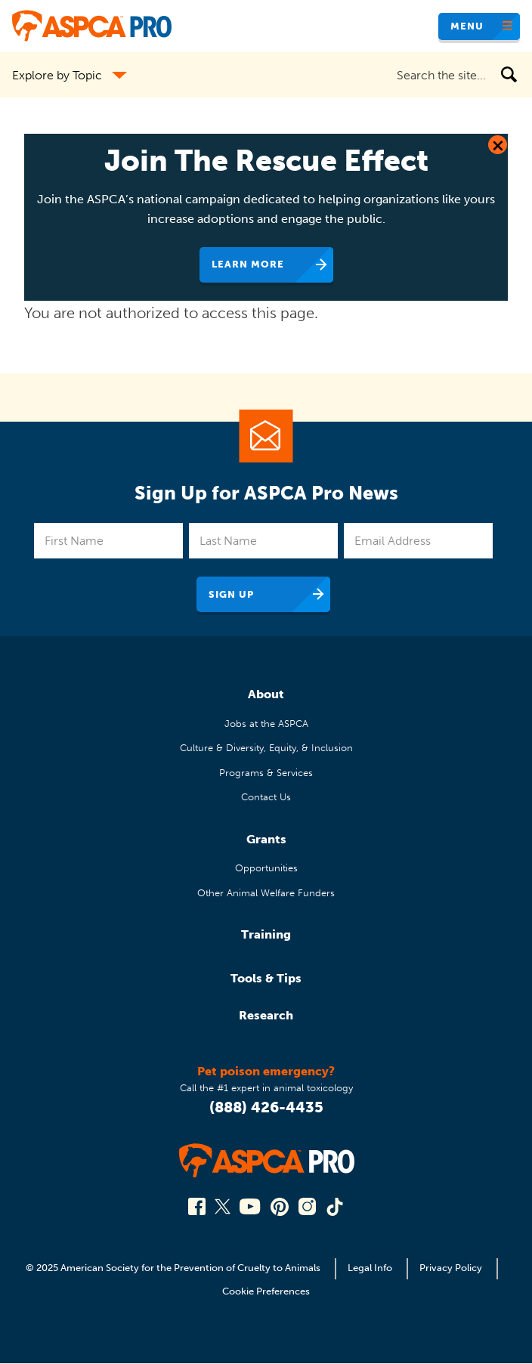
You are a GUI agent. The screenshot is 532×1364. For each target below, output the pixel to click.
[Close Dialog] (497, 144)
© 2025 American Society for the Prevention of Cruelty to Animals (174, 1267)
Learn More (248, 264)
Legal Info (370, 1267)
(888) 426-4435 (266, 1107)
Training (266, 934)
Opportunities (266, 868)
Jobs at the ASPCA (266, 723)
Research (266, 1015)
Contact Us (266, 797)
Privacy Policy (450, 1267)
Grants (266, 839)
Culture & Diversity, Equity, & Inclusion (266, 747)
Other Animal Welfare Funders (266, 893)
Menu (467, 26)
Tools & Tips (266, 978)
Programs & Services (266, 772)
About (266, 694)
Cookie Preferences (266, 1291)
